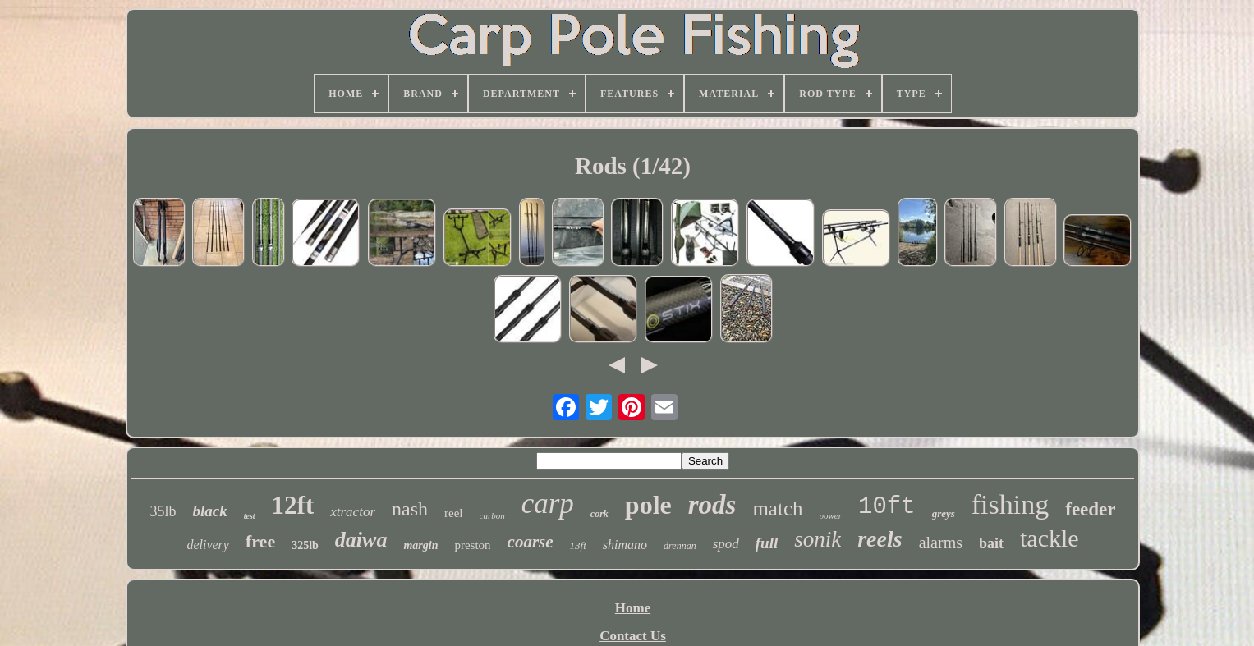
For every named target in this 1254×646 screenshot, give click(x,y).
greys (943, 513)
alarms (940, 543)
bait (991, 543)
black (209, 511)
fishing (1010, 504)
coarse (531, 542)
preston (472, 545)
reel (453, 513)
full (767, 543)
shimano (625, 545)
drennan (680, 546)
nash (410, 509)
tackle (1049, 538)
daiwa (361, 540)
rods (712, 505)
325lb (305, 545)
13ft (578, 545)
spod (726, 544)
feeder (1090, 509)
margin (420, 545)
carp (547, 504)
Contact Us (632, 636)
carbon (492, 515)
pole (648, 505)
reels (879, 539)
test (249, 515)
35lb (162, 511)
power (831, 515)
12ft (293, 505)
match (777, 508)
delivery (207, 545)
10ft (887, 506)
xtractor (352, 512)
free (260, 541)
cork (599, 514)
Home (632, 608)
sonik (817, 539)
